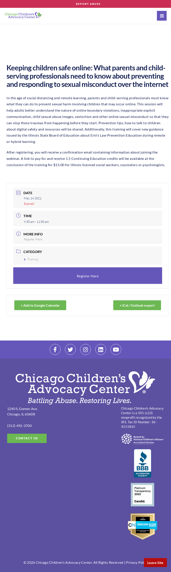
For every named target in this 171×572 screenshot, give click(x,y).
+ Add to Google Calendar (40, 305)
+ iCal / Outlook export (137, 305)
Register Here (33, 239)
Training (31, 259)
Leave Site (155, 562)
